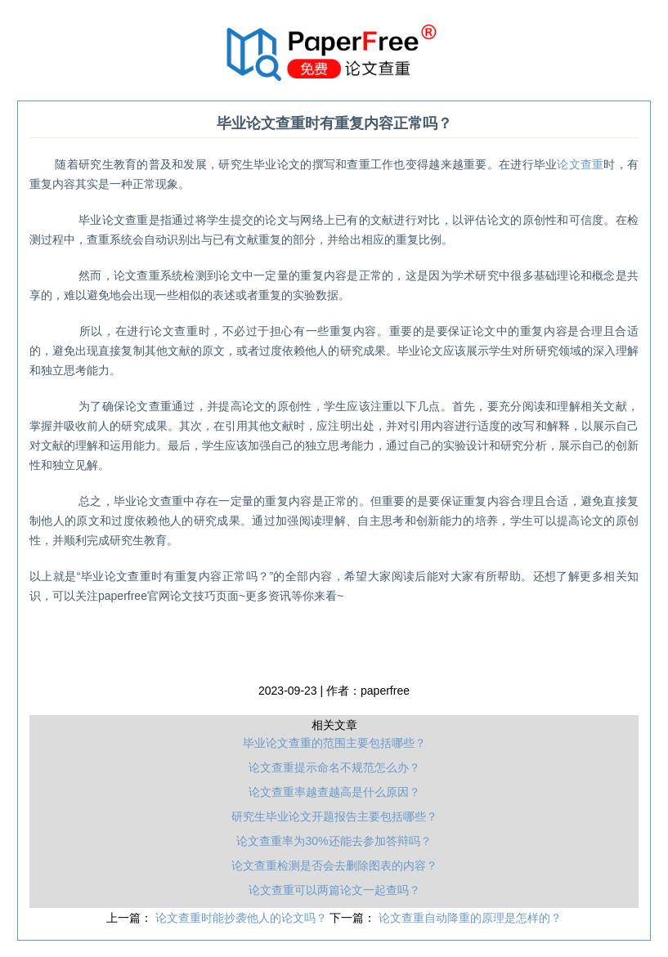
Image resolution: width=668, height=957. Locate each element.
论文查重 (580, 164)
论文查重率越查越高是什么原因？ (334, 791)
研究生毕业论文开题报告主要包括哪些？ (334, 816)
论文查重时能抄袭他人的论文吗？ (242, 917)
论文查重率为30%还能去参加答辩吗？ (333, 840)
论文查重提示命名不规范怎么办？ (334, 767)
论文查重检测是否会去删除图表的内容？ (334, 865)
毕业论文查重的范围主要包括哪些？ (334, 742)
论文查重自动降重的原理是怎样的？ (470, 917)
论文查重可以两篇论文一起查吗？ (334, 890)
